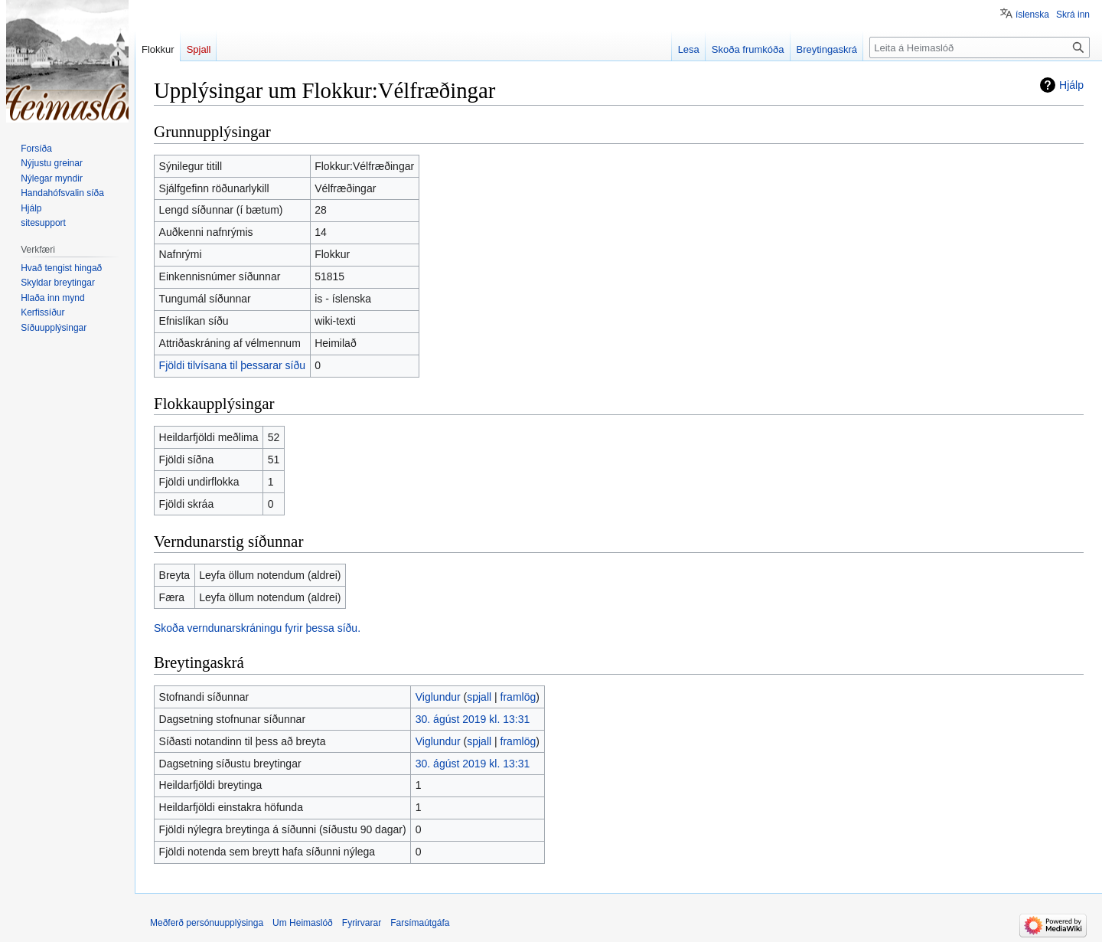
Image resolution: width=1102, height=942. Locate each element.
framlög (518, 697)
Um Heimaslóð (302, 922)
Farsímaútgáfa (419, 922)
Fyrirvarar (361, 922)
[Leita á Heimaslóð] (979, 47)
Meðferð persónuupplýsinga (206, 922)
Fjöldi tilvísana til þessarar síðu (232, 365)
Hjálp (1071, 85)
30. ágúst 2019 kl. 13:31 (473, 719)
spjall (479, 697)
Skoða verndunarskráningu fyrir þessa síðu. (257, 628)
